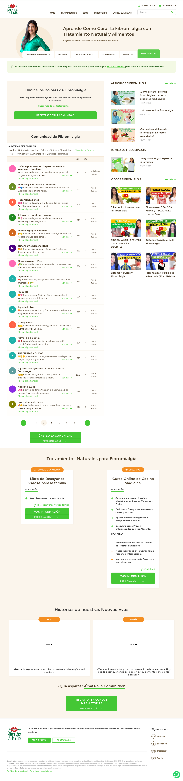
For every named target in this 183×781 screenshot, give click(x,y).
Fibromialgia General (84, 150)
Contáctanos (64, 740)
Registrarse (167, 5)
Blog (85, 13)
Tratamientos (69, 13)
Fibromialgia (148, 53)
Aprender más (39, 740)
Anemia (62, 54)
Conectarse (146, 5)
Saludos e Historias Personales (23, 150)
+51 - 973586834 (116, 66)
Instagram (159, 751)
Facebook (159, 744)
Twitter (157, 758)
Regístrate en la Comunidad (55, 115)
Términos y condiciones (41, 771)
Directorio (100, 13)
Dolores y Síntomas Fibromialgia (56, 150)
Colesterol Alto (84, 54)
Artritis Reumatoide (38, 54)
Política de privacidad (17, 771)
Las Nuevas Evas (122, 13)
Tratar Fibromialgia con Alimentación (26, 153)
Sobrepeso (108, 54)
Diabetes (128, 54)
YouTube (158, 736)
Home (52, 13)
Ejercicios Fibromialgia (57, 153)
